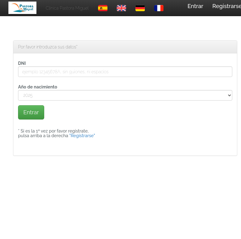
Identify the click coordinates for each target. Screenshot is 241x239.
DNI (22, 63)
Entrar (195, 6)
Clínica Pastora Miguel (67, 8)
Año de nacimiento (37, 86)
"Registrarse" (82, 135)
